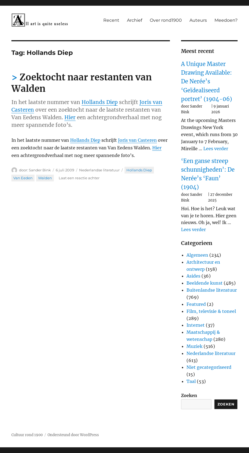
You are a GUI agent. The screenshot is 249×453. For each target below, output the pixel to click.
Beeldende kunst (204, 283)
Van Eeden (23, 178)
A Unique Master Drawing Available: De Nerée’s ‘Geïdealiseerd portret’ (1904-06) (206, 81)
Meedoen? (226, 20)
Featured (196, 304)
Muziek (194, 346)
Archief (134, 20)
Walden (45, 178)
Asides (193, 276)
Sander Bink (40, 170)
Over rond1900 (166, 20)
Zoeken (189, 395)
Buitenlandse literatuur (211, 290)
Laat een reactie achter (79, 178)
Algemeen (197, 255)
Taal (191, 381)
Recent (111, 20)
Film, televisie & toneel (211, 311)
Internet (195, 325)
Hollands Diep (100, 102)
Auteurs (198, 20)
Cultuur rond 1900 (27, 435)
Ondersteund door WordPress (73, 435)
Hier (70, 117)
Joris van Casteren (137, 140)
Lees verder (215, 148)
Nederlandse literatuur (99, 170)
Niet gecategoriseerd (208, 367)
